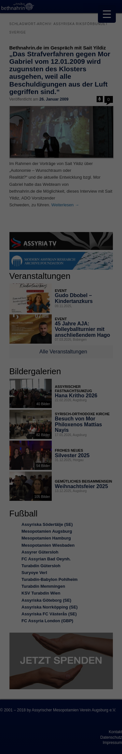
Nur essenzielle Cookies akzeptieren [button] (61, 444)
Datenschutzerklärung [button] (64, 479)
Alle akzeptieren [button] (61, 410)
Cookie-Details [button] (32, 479)
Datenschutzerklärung (27, 360)
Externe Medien (92, 388)
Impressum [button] (92, 479)
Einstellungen (48, 367)
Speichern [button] (61, 430)
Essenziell (19, 388)
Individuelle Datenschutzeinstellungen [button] (60, 461)
